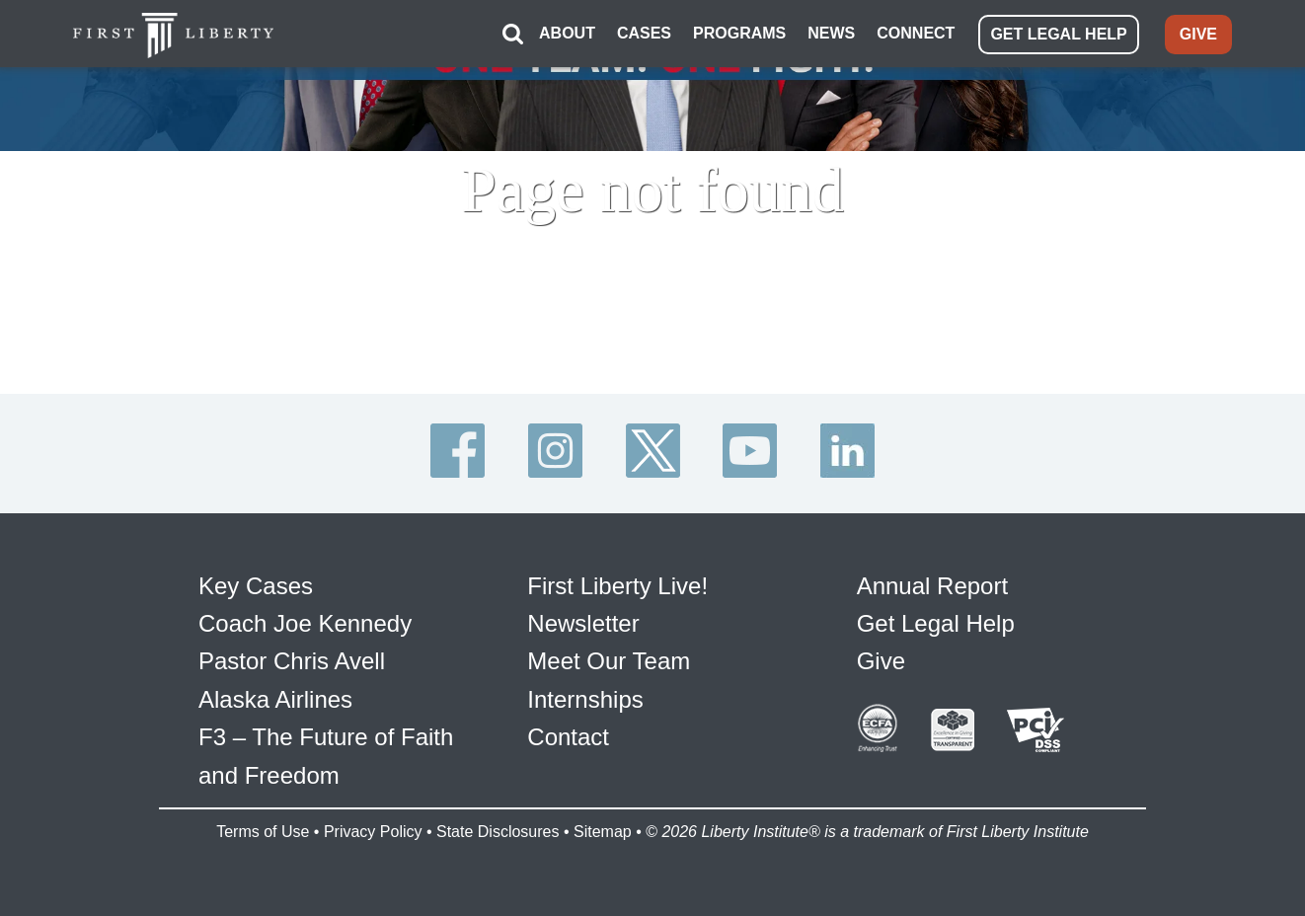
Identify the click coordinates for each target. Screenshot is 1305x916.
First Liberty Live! (617, 585)
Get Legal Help (936, 623)
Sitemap (603, 831)
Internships (585, 699)
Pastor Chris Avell (291, 661)
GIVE (1198, 34)
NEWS (831, 33)
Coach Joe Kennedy (305, 623)
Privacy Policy (373, 831)
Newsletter (583, 623)
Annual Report (932, 585)
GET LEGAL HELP (1058, 34)
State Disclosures (498, 831)
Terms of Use (262, 831)
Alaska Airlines (275, 699)
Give (881, 661)
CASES (644, 33)
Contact (568, 737)
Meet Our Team (608, 661)
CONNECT (916, 33)
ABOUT (567, 33)
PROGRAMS (739, 33)
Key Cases (255, 585)
